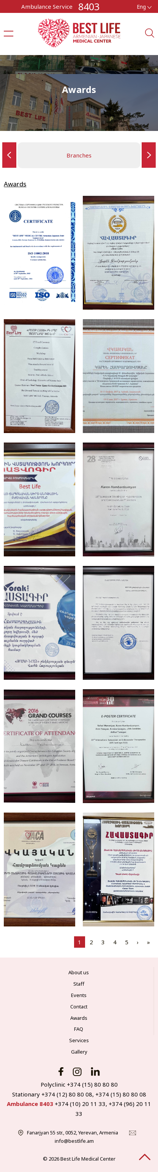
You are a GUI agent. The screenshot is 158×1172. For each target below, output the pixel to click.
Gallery (79, 1051)
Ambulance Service (47, 6)
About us (78, 972)
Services (79, 1040)
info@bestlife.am (74, 1140)
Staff (78, 983)
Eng (144, 6)
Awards (78, 1017)
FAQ (78, 1029)
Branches (79, 155)
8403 (89, 6)
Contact (78, 1006)
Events (79, 995)
